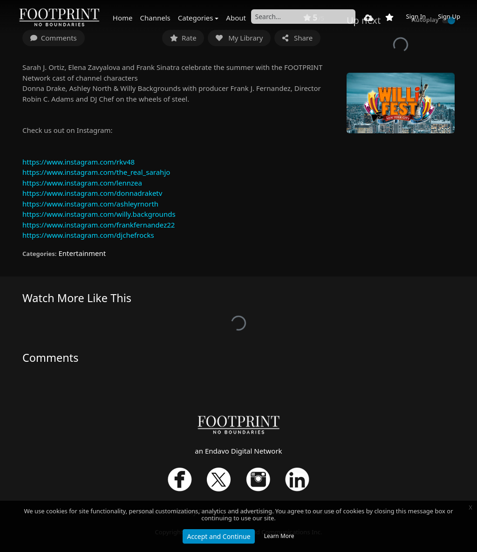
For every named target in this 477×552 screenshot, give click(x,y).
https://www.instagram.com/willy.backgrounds (99, 214)
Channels (155, 17)
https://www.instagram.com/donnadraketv (92, 193)
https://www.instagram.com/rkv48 (78, 161)
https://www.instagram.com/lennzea (82, 182)
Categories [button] (195, 17)
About (236, 17)
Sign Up (449, 16)
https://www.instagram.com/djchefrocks (88, 235)
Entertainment (82, 253)
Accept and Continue (218, 536)
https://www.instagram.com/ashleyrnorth (90, 203)
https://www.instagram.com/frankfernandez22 (98, 224)
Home (123, 17)
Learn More (279, 536)
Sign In (416, 16)
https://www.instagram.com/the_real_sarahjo (96, 172)
